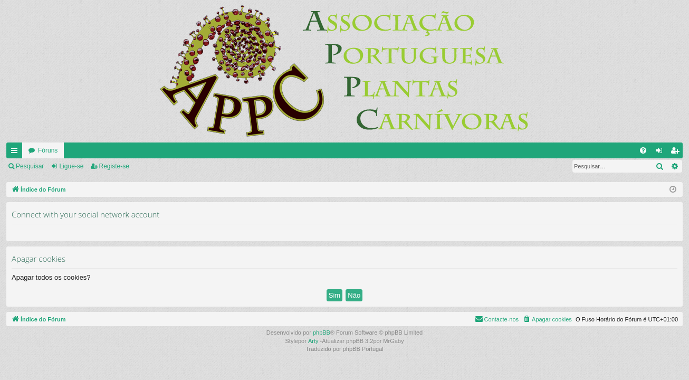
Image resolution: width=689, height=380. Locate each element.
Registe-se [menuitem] (677, 152)
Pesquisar (30, 166)
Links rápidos (16, 152)
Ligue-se (71, 166)
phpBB (321, 332)
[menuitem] (643, 150)
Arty (313, 341)
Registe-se (114, 166)
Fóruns (48, 150)
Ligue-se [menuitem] (661, 152)
